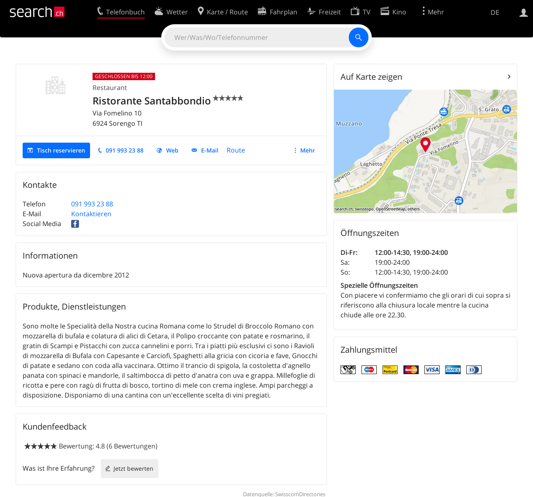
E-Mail (209, 150)
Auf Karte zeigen (371, 76)
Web (172, 150)
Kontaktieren (91, 213)
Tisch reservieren (61, 150)
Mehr (307, 150)
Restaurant (110, 87)
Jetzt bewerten (133, 468)
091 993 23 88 (125, 150)
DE (495, 12)
